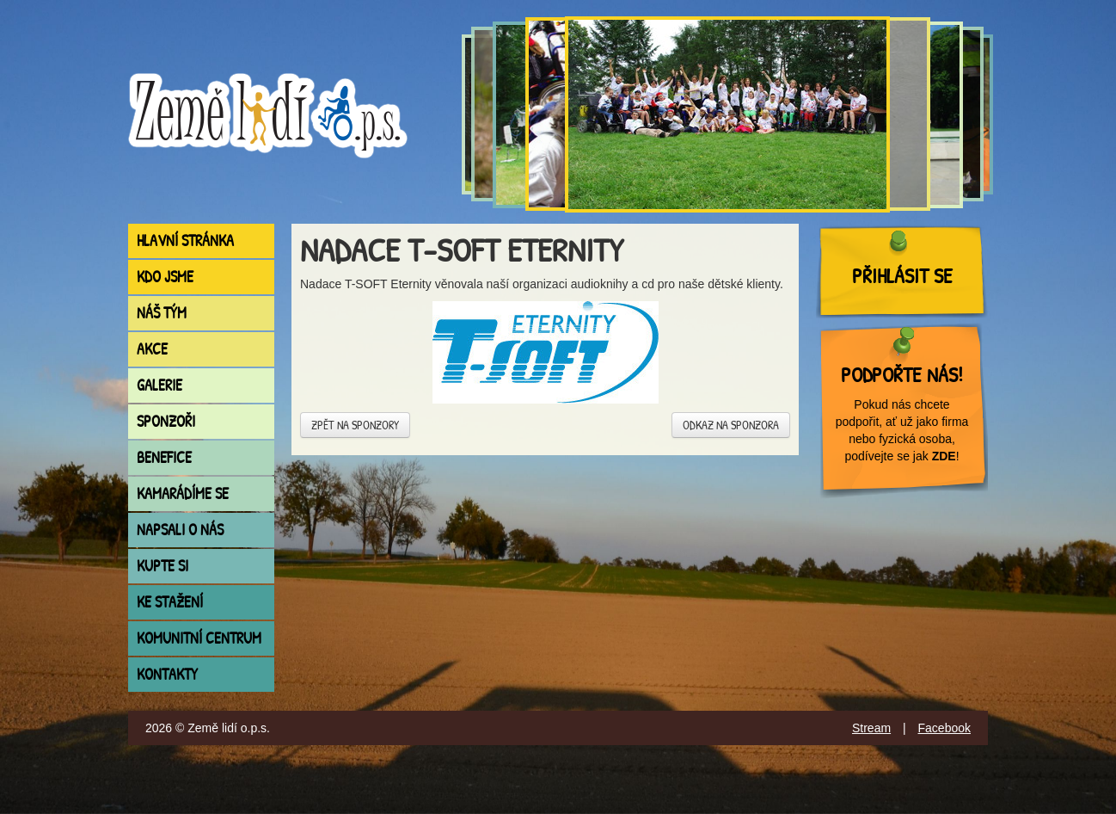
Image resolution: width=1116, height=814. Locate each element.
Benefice (164, 457)
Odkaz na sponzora (731, 424)
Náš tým (162, 313)
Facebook (944, 728)
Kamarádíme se (183, 493)
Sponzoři (166, 421)
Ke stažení (170, 602)
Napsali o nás (180, 529)
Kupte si (162, 566)
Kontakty (167, 674)
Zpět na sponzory (355, 424)
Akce (152, 349)
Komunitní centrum (199, 638)
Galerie (159, 385)
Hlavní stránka (185, 240)
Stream (871, 728)
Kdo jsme (165, 276)
